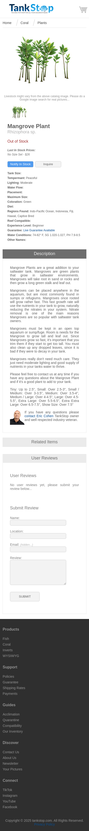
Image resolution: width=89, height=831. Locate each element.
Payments (10, 694)
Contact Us (11, 752)
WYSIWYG (11, 656)
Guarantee (10, 682)
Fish (6, 639)
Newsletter (10, 763)
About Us (9, 758)
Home (7, 23)
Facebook (10, 807)
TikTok (7, 790)
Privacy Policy (44, 824)
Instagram (10, 795)
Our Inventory (13, 731)
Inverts (8, 650)
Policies (8, 676)
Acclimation (11, 714)
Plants (42, 23)
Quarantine (11, 720)
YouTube (9, 801)
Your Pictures (12, 769)
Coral (24, 23)
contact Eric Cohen (38, 416)
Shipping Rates (14, 688)
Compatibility (12, 726)
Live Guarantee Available (39, 230)
